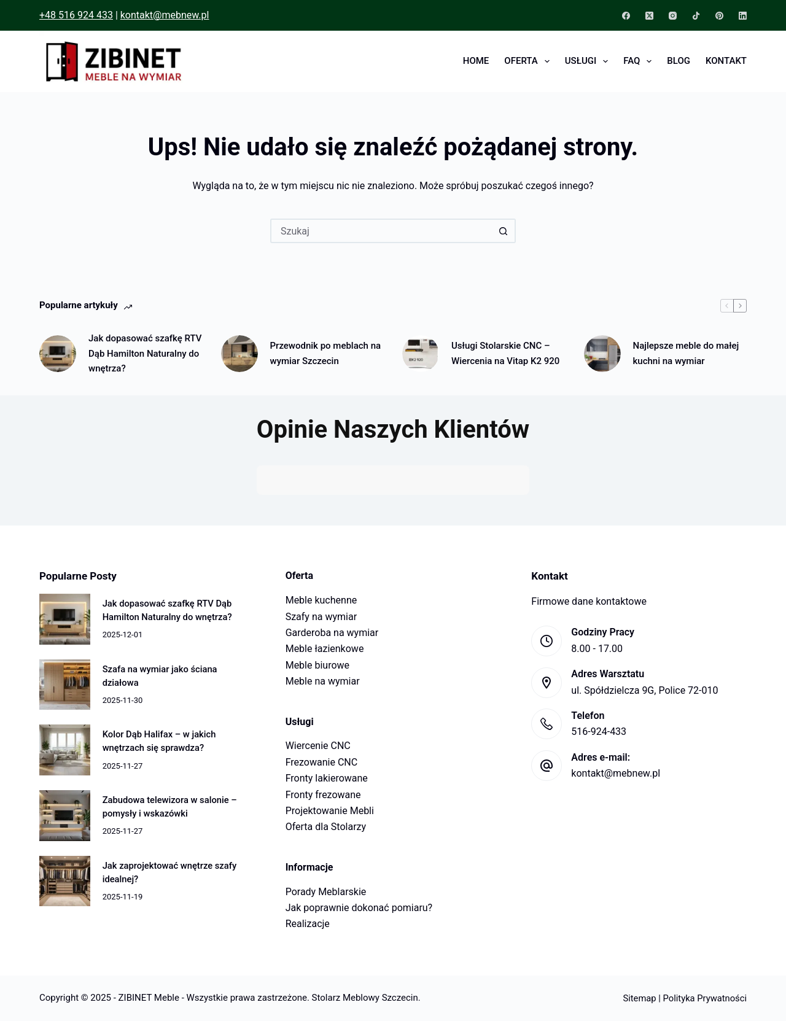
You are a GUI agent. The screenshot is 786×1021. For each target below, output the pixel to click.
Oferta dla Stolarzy (326, 827)
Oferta (529, 61)
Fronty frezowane (323, 795)
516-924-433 (598, 731)
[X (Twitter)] (649, 16)
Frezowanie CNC (321, 762)
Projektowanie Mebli (330, 811)
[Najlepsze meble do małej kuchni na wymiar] (602, 353)
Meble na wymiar (323, 681)
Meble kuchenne (321, 600)
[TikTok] (696, 16)
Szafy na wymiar (321, 617)
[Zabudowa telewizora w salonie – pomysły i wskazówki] (64, 815)
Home (476, 60)
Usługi (589, 61)
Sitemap (639, 998)
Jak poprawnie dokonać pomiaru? (359, 908)
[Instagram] (673, 16)
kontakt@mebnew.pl (164, 15)
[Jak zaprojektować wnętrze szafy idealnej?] (64, 881)
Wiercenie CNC (318, 745)
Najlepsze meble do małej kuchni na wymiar (686, 353)
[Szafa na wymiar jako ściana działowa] (64, 684)
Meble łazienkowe (325, 648)
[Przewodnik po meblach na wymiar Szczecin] (239, 353)
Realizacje (308, 924)
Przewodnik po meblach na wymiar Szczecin (325, 353)
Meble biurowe (317, 665)
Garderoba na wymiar (332, 633)
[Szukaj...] (380, 231)
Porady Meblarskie (326, 892)
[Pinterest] (719, 16)
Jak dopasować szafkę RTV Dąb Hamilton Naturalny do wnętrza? (144, 354)
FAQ (639, 61)
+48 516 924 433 (76, 15)
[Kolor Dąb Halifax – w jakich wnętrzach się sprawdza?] (64, 749)
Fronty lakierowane (327, 778)
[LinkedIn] (743, 16)
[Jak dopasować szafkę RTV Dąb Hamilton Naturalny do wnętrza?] (57, 353)
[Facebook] (626, 16)
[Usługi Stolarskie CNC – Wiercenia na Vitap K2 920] (420, 353)
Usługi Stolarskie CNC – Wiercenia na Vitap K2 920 (505, 353)
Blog (678, 60)
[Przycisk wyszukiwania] (503, 231)
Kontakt (726, 60)
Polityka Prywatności (705, 998)
